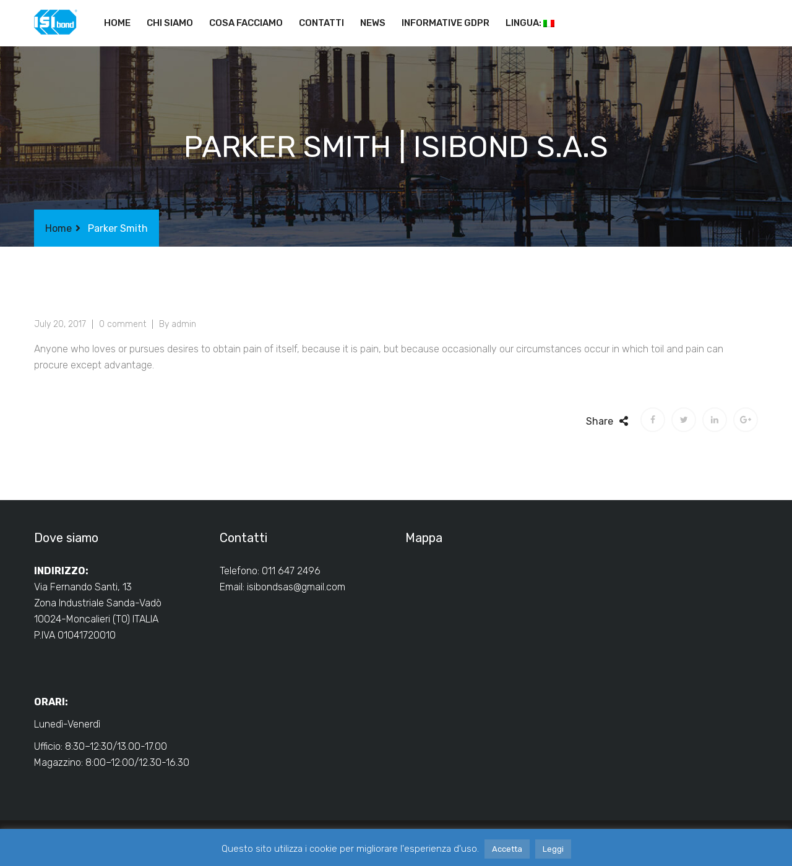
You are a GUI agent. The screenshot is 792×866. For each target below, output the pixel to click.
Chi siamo (170, 22)
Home (117, 22)
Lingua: (530, 22)
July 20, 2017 (60, 324)
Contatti (321, 22)
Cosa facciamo (246, 22)
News (372, 22)
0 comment (122, 324)
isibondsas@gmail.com (296, 587)
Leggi (553, 849)
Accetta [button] (507, 849)
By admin (177, 324)
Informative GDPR (445, 22)
